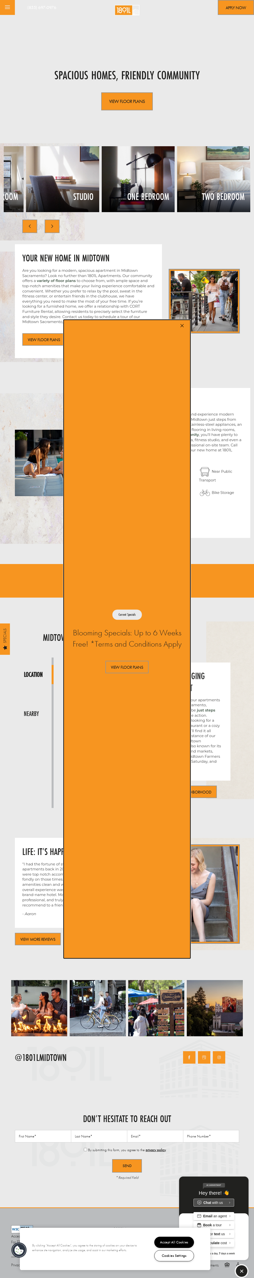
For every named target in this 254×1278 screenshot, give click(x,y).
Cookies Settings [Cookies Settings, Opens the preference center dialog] (174, 1255)
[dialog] (127, 639)
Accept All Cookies (174, 1242)
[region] (115, 1249)
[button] (127, 667)
